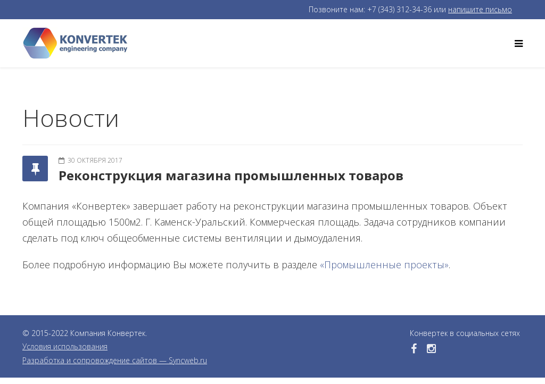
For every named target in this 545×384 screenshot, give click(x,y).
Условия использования (65, 346)
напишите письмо (480, 9)
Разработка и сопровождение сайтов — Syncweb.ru (114, 360)
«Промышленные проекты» (384, 264)
